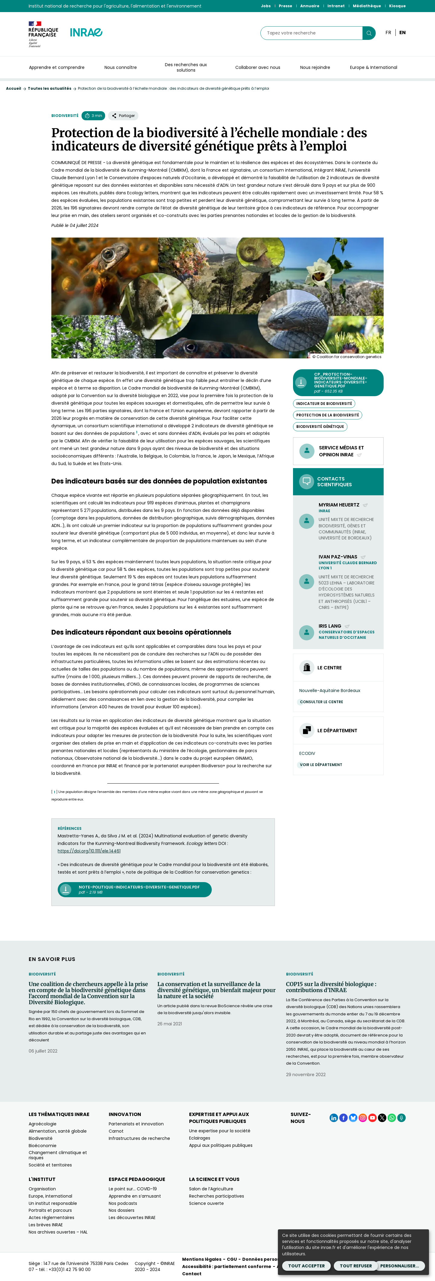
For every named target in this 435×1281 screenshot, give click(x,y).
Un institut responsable (53, 1203)
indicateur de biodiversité (324, 403)
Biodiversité (65, 115)
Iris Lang (334, 626)
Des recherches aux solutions (186, 67)
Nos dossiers (121, 1210)
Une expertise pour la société (219, 1131)
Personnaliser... (399, 1266)
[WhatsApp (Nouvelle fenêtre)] (392, 1118)
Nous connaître (121, 67)
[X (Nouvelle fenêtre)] (382, 1118)
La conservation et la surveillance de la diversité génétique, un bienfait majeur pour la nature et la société (216, 990)
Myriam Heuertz (343, 504)
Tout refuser (356, 1266)
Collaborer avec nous (257, 67)
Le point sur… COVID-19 (133, 1189)
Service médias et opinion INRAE (341, 451)
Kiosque (397, 5)
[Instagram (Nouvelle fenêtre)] (363, 1118)
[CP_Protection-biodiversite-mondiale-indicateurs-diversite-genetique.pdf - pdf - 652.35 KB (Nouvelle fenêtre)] (338, 382)
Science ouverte (206, 1203)
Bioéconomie (42, 1146)
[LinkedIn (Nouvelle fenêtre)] (334, 1118)
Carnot (116, 1131)
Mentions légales (201, 1259)
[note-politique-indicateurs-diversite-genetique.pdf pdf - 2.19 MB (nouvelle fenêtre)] (135, 889)
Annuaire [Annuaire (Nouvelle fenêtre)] (309, 5)
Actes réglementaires (51, 1218)
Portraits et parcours (50, 1210)
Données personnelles (268, 1259)
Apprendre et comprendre (57, 67)
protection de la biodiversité (327, 415)
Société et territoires (50, 1165)
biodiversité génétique (320, 426)
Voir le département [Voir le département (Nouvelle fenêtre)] (322, 764)
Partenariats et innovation (136, 1124)
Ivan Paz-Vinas (342, 556)
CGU (232, 1259)
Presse (285, 5)
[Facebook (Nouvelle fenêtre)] (343, 1118)
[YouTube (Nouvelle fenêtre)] (372, 1118)
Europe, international (50, 1196)
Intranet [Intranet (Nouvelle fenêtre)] (336, 5)
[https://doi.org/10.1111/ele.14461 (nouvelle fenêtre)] (89, 851)
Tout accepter (306, 1266)
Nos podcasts (123, 1203)
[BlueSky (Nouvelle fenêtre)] (353, 1118)
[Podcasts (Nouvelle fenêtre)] (401, 1118)
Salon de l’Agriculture (211, 1189)
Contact (191, 1274)
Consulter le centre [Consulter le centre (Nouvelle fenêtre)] (323, 701)
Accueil (13, 88)
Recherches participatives (216, 1196)
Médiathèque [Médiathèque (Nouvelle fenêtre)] (367, 5)
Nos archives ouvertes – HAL (58, 1232)
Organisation (42, 1189)
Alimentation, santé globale (58, 1131)
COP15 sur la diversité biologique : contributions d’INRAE (331, 987)
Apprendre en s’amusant (135, 1196)
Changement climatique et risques (58, 1155)
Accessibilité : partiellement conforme (226, 1266)
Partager (123, 115)
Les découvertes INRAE (132, 1218)
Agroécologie (42, 1124)
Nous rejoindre (315, 67)
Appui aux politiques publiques (221, 1145)
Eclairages (199, 1138)
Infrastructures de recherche (139, 1138)
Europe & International (373, 67)
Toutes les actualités (49, 88)
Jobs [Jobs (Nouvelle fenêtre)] (266, 5)
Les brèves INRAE (46, 1225)
